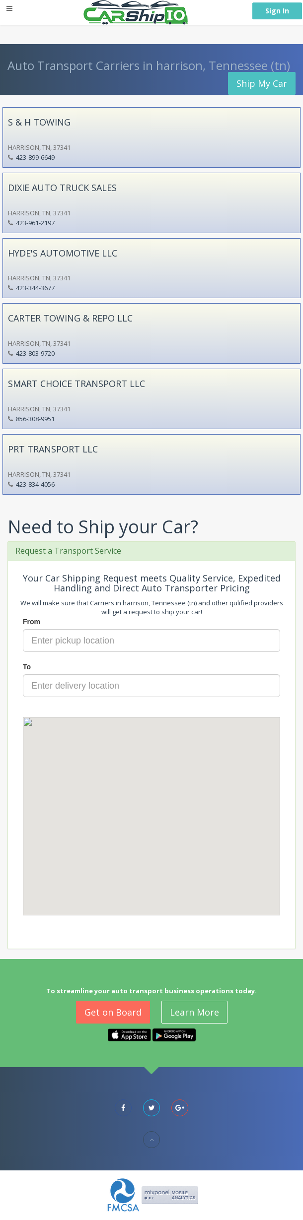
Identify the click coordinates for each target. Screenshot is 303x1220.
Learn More (194, 1012)
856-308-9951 (35, 418)
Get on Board (113, 1012)
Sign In (277, 10)
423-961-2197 (35, 222)
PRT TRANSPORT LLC (53, 449)
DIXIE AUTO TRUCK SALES (62, 187)
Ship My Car (261, 83)
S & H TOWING (39, 122)
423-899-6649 (35, 157)
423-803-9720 (35, 353)
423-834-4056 (35, 484)
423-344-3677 (35, 287)
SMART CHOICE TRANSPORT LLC (76, 383)
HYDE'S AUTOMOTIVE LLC (62, 253)
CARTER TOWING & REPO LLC (70, 318)
